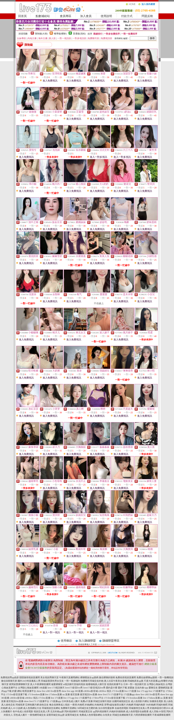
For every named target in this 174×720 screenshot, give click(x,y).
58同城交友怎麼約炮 (87, 708)
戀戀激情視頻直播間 (29, 677)
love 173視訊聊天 (56, 687)
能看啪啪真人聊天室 (96, 684)
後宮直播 (74, 694)
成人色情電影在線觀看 (137, 711)
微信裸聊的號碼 (107, 677)
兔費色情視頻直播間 (125, 677)
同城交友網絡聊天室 (122, 715)
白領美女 (107, 715)
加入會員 (86, 16)
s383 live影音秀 (53, 691)
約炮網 (129, 704)
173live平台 (97, 698)
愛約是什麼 (111, 687)
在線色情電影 (121, 708)
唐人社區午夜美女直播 (115, 681)
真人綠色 (168, 701)
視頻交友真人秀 (42, 711)
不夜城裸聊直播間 (161, 715)
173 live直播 (118, 691)
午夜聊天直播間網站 (69, 677)
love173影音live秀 (74, 687)
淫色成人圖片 (20, 715)
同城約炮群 (139, 704)
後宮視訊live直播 (88, 694)
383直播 (79, 691)
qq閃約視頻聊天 (101, 711)
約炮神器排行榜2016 (160, 708)
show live (41, 691)
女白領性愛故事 (106, 708)
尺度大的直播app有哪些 (156, 681)
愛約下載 (122, 687)
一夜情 (73, 704)
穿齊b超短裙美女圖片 (115, 704)
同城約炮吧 (162, 704)
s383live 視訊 (104, 691)
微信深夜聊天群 (9, 681)
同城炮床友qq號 (135, 681)
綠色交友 (44, 704)
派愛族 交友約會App (138, 687)
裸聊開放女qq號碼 (89, 677)
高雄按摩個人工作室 (87, 644)
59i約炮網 (150, 704)
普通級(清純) (79, 33)
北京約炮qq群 (57, 711)
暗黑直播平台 (29, 691)
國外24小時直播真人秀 (29, 681)
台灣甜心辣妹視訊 (156, 684)
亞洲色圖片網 (32, 704)
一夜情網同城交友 (37, 715)
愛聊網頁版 (164, 687)
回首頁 (22, 16)
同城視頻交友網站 (51, 708)
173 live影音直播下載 (16, 694)
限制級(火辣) (41, 33)
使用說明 (106, 16)
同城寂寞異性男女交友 (52, 681)
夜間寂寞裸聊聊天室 (19, 684)
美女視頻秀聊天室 (49, 677)
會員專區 (65, 16)
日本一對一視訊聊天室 (134, 684)
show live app (68, 691)
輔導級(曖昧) (60, 33)
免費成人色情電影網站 (90, 715)
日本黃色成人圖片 (71, 701)
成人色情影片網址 (140, 701)
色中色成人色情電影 (23, 711)
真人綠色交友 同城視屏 (13, 704)
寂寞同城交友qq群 (55, 715)
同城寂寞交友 (85, 711)
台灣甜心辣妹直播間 (28, 687)
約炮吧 (81, 704)
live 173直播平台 (157, 691)
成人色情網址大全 (32, 708)
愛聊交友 (153, 687)
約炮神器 (99, 704)
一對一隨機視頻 (165, 677)
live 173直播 (130, 691)
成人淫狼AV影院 (157, 711)
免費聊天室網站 (69, 708)
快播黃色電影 (156, 701)
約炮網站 (89, 704)
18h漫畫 (43, 687)
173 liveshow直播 (36, 694)
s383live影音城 (90, 691)
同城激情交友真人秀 (139, 708)
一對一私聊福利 (72, 681)
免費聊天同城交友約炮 (92, 681)
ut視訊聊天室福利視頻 (74, 684)
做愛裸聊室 (57, 684)
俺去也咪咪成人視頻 (59, 704)
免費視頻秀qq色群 (10, 677)
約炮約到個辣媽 (117, 711)
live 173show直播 (53, 694)
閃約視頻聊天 (71, 711)
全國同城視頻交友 (121, 701)
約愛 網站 (17, 691)
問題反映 (147, 16)
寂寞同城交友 (72, 715)
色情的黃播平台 (115, 684)
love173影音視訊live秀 (94, 687)
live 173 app (142, 691)
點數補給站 (43, 16)
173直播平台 (117, 694)
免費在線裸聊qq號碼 (146, 677)
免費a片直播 (86, 701)
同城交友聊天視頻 (102, 701)
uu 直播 (66, 694)
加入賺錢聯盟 (87, 640)
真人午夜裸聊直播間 (40, 684)
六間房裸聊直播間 (142, 715)
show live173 (104, 694)
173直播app (129, 694)
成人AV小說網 (15, 708)
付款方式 (126, 16)
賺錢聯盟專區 (110, 640)
